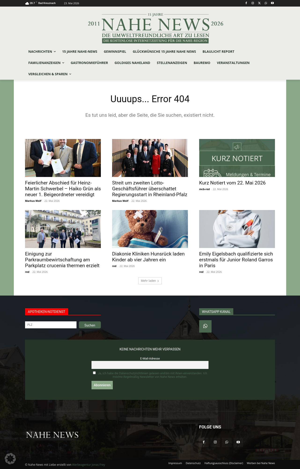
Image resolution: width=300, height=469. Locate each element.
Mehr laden (150, 281)
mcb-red (204, 189)
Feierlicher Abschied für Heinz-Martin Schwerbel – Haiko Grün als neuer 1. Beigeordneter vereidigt (63, 188)
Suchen (89, 325)
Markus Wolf (33, 201)
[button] (10, 458)
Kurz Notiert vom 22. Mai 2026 (232, 183)
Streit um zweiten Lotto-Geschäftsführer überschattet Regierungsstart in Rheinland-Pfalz (149, 188)
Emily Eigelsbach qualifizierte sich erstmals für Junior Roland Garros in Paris (236, 259)
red (27, 272)
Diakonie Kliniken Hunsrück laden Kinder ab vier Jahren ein (148, 257)
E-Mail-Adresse (150, 358)
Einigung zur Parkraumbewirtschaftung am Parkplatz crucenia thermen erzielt (62, 259)
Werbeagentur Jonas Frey (88, 465)
